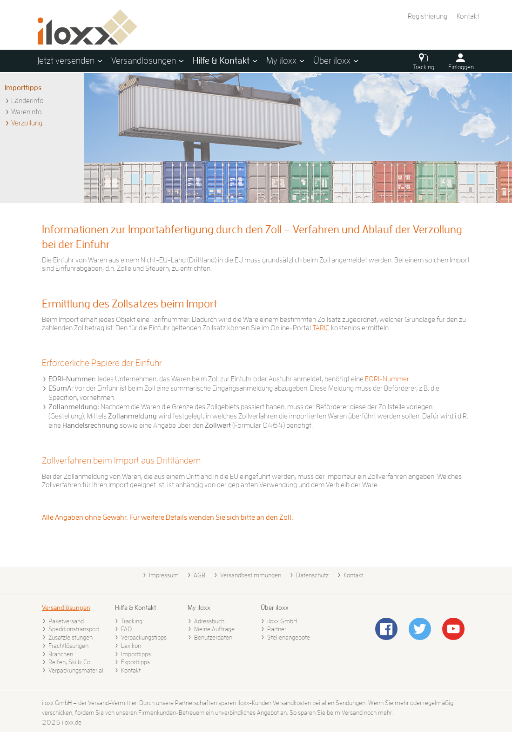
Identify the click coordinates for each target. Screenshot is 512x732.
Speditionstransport (73, 629)
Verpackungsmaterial (75, 670)
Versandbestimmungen (250, 575)
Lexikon (131, 645)
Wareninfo (26, 112)
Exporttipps (135, 662)
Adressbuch (209, 621)
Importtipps (23, 88)
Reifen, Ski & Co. (70, 662)
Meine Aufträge (214, 629)
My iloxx (199, 607)
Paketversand (66, 621)
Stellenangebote (288, 637)
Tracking (131, 621)
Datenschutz (312, 575)
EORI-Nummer (387, 379)
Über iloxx (275, 607)
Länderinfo (27, 101)
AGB (199, 575)
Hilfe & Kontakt (135, 607)
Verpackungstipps (144, 637)
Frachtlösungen (68, 645)
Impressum (164, 575)
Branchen (60, 654)
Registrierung (427, 16)
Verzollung (26, 123)
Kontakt (468, 16)
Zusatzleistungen (70, 637)
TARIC (321, 328)
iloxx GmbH (282, 621)
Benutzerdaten (213, 637)
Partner (276, 629)
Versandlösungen (66, 607)
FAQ (126, 629)
